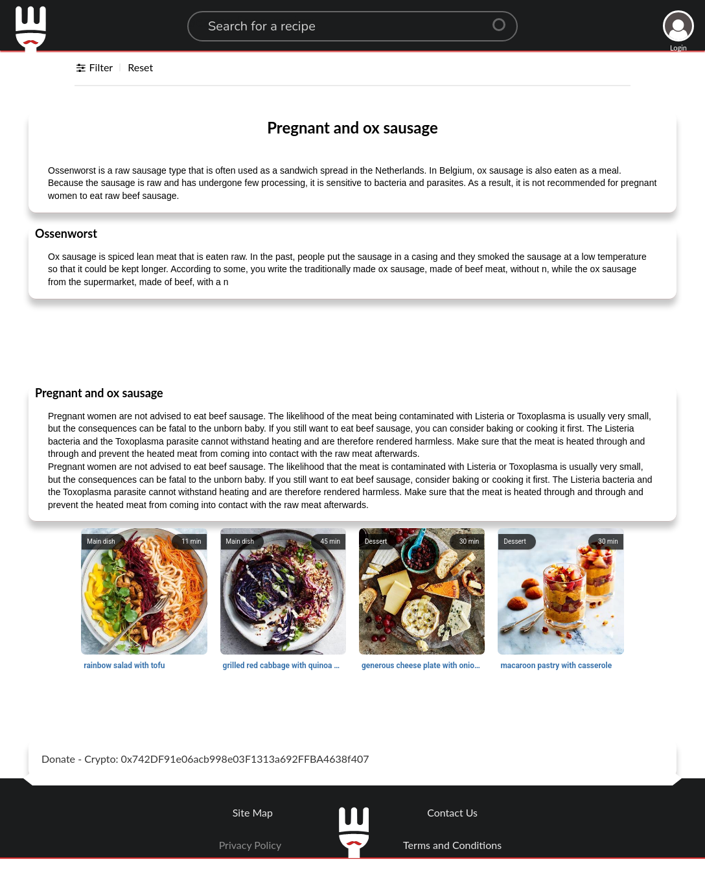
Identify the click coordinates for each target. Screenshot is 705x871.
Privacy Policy (250, 845)
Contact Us (452, 812)
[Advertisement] (352, 341)
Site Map (253, 812)
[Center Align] (503, 19)
